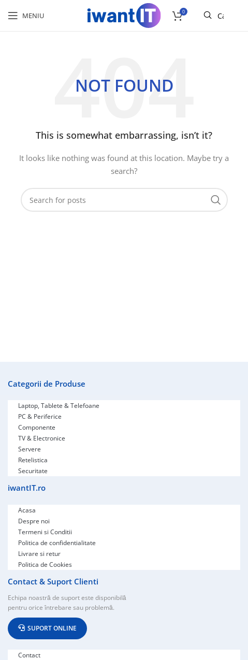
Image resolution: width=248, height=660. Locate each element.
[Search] (124, 200)
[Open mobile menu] (26, 15)
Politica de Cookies (45, 564)
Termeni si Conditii (45, 531)
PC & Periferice (40, 416)
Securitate (33, 470)
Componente (36, 427)
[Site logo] (124, 15)
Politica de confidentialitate (57, 542)
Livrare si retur (39, 553)
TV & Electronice (41, 438)
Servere (29, 449)
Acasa (27, 510)
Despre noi (34, 521)
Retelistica (33, 460)
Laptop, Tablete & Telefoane (58, 405)
